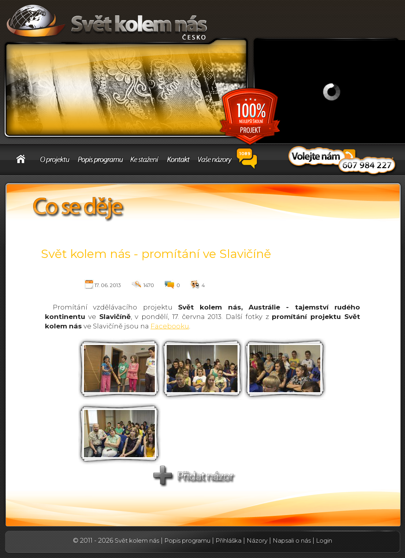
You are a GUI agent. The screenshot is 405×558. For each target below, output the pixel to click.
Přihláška (229, 540)
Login (324, 540)
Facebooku (169, 326)
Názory (257, 540)
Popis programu (187, 540)
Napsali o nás (292, 540)
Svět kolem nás (137, 540)
